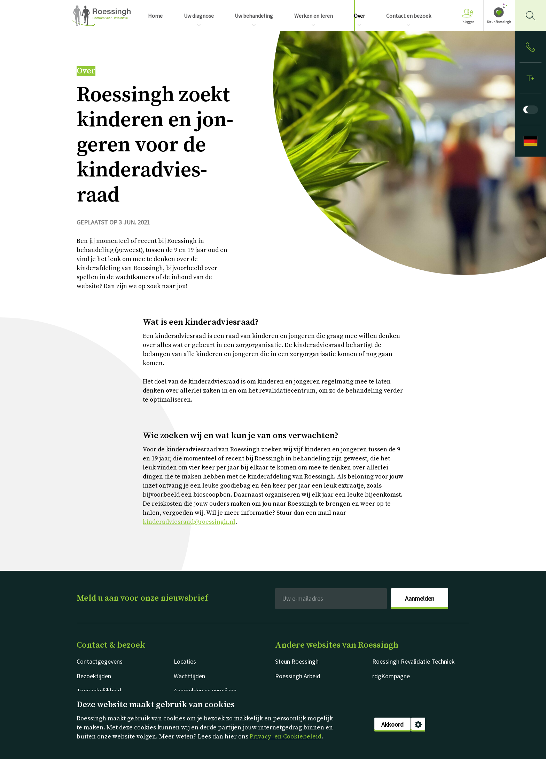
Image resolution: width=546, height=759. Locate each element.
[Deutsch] (530, 141)
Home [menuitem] (155, 15)
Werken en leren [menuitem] (313, 15)
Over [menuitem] (359, 15)
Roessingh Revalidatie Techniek (413, 661)
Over (86, 71)
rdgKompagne (391, 676)
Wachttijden (189, 676)
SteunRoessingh (499, 21)
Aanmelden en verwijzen (205, 691)
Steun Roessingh (297, 661)
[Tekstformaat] (530, 78)
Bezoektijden (94, 676)
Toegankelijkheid (99, 691)
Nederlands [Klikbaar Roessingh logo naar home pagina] (101, 15)
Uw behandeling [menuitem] (254, 15)
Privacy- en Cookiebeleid (285, 737)
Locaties (185, 661)
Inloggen (467, 16)
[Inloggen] (530, 47)
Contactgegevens (100, 661)
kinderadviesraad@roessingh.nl (189, 522)
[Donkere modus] (530, 109)
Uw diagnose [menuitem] (199, 15)
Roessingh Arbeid (297, 676)
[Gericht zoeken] (530, 15)
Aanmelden (419, 598)
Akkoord (392, 724)
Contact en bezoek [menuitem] (408, 15)
